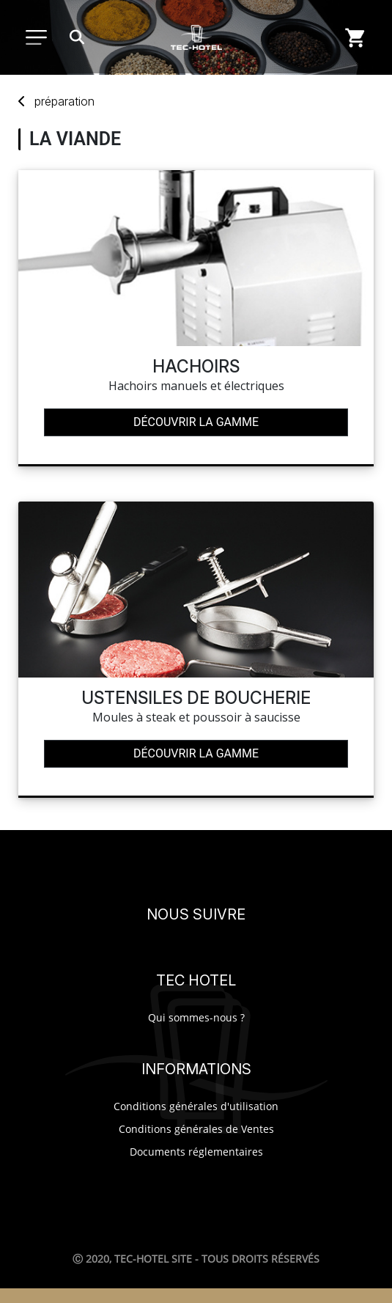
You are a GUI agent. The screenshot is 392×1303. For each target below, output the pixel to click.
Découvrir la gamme (196, 422)
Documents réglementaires (196, 1152)
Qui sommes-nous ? (196, 1017)
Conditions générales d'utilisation (196, 1106)
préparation (64, 101)
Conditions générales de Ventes (196, 1129)
